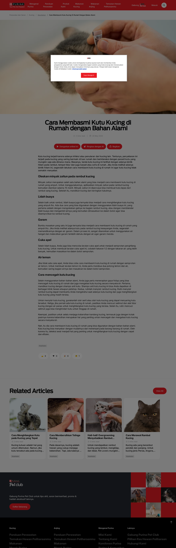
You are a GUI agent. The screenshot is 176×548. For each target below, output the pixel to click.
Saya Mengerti (89, 75)
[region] (89, 68)
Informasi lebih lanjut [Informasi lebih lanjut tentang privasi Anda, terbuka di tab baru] (79, 69)
